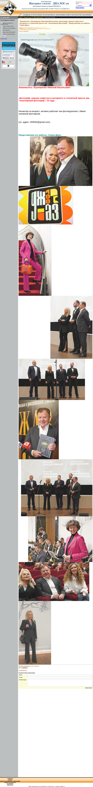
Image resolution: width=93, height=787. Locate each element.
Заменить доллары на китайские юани (7, 24)
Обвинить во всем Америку (9, 28)
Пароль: (77, 3)
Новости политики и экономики (51, 15)
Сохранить (79, 5)
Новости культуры (74, 15)
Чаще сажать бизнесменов (9, 32)
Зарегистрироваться (80, 7)
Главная (26, 15)
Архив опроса (4, 38)
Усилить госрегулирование (9, 34)
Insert (86, 689)
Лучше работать (6, 30)
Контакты (10, 785)
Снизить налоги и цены (8, 26)
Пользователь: (79, 2)
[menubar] (58, 16)
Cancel (90, 689)
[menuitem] (26, 15)
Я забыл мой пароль (80, 8)
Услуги (34, 15)
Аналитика (87, 15)
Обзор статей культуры (38, 17)
